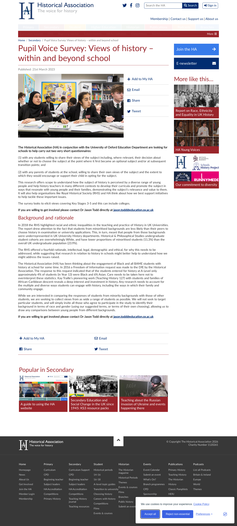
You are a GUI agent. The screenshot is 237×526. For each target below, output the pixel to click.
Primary (28, 27)
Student (75, 27)
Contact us (178, 19)
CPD (50, 34)
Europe (197, 479)
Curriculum (49, 470)
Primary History (52, 499)
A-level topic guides (104, 484)
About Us (24, 479)
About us (211, 19)
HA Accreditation (116, 34)
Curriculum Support (31, 34)
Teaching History (177, 475)
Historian (133, 27)
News (22, 475)
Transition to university (106, 489)
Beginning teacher (68, 34)
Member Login (27, 494)
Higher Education (103, 27)
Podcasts (184, 27)
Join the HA (25, 489)
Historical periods (103, 470)
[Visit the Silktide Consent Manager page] (225, 514)
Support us (195, 19)
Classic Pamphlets (178, 489)
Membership (159, 19)
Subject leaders (92, 34)
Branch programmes (154, 484)
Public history (125, 502)
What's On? (149, 479)
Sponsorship (150, 494)
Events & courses (103, 513)
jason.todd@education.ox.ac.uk (133, 210)
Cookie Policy (201, 504)
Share (133, 100)
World (196, 484)
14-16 (97, 475)
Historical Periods (128, 478)
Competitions (139, 34)
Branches (207, 27)
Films (96, 508)
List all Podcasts (202, 470)
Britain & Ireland (202, 475)
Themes (122, 482)
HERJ (171, 494)
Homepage (25, 470)
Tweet (134, 111)
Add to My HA (140, 79)
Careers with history (105, 499)
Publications (158, 27)
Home (21, 40)
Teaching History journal (166, 34)
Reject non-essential (178, 514)
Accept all (150, 514)
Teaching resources (79, 506)
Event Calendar (151, 470)
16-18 (97, 479)
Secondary (51, 27)
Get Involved (26, 484)
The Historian (175, 479)
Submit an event (127, 506)
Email (133, 90)
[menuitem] (28, 27)
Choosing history (103, 494)
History (172, 484)
